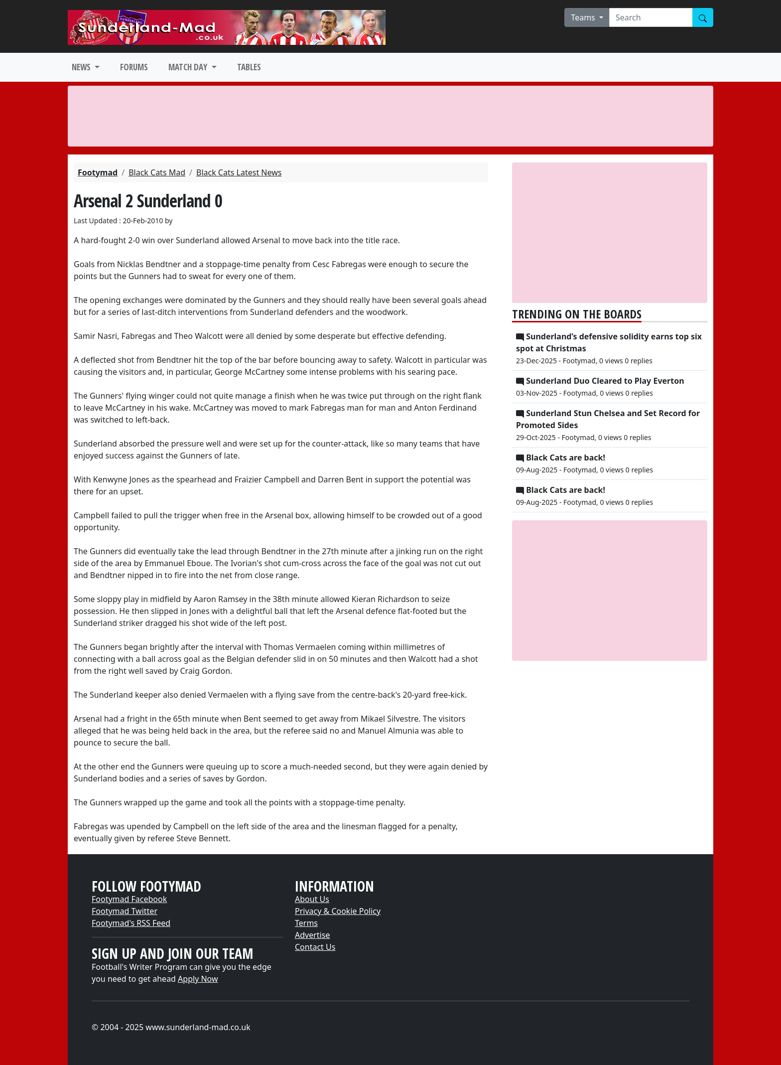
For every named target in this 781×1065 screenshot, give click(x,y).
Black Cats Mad (157, 172)
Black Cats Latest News (238, 172)
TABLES (249, 67)
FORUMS (134, 67)
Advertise (312, 934)
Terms (306, 922)
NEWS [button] (82, 67)
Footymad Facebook (129, 899)
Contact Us (315, 946)
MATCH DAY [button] (188, 67)
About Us (312, 899)
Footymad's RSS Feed (131, 922)
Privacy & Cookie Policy (338, 911)
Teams (584, 17)
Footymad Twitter (124, 911)
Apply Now (198, 978)
